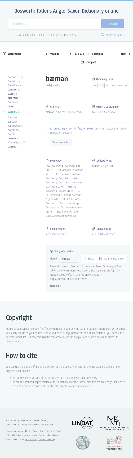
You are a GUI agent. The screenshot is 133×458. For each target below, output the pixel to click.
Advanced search (112, 35)
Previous (52, 54)
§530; (107, 112)
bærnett (110, 234)
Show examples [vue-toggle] (60, 142)
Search (113, 24)
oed (94, 85)
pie (126, 85)
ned (101, 85)
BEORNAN (100, 234)
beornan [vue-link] (61, 234)
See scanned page (111, 259)
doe (113, 85)
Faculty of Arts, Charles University (40, 439)
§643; (114, 112)
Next (125, 54)
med (107, 85)
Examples (95, 54)
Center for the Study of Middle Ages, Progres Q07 (114, 443)
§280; (100, 112)
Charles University (47, 435)
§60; (94, 112)
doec (120, 85)
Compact (88, 62)
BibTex (89, 259)
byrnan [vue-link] (52, 234)
